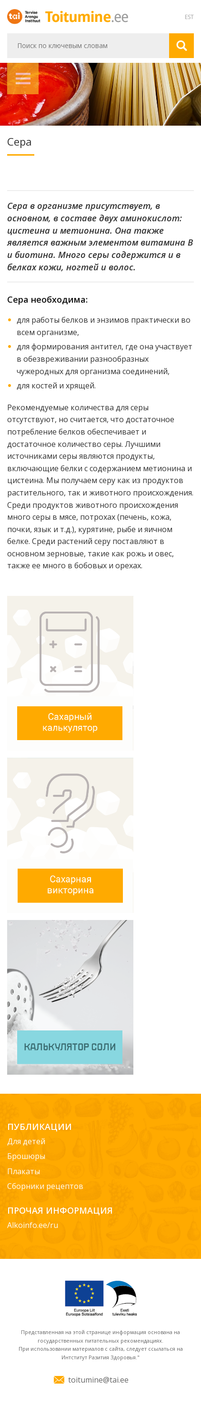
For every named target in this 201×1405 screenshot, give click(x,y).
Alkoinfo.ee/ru (32, 1225)
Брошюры (26, 1156)
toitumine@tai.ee (98, 1380)
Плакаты (23, 1171)
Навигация (23, 78)
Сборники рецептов (45, 1186)
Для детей (26, 1141)
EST (189, 17)
